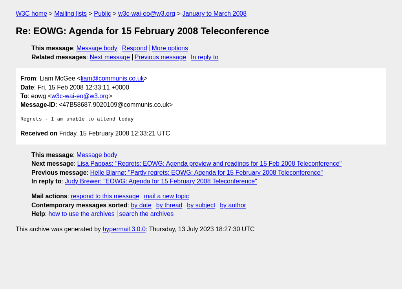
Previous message (160, 57)
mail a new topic (166, 196)
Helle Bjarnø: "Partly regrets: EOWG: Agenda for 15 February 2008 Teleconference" (206, 172)
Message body (97, 48)
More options (170, 48)
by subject (201, 205)
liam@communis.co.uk (112, 78)
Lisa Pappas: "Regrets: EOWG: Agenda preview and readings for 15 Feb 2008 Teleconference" (209, 163)
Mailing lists (70, 13)
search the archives (146, 213)
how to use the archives (82, 213)
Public (102, 13)
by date (141, 205)
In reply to (204, 57)
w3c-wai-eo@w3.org (146, 13)
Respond (134, 48)
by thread (169, 205)
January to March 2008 (214, 13)
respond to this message (105, 196)
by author (233, 205)
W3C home (31, 13)
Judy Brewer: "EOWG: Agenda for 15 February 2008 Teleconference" (161, 181)
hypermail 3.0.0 (123, 229)
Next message (110, 57)
